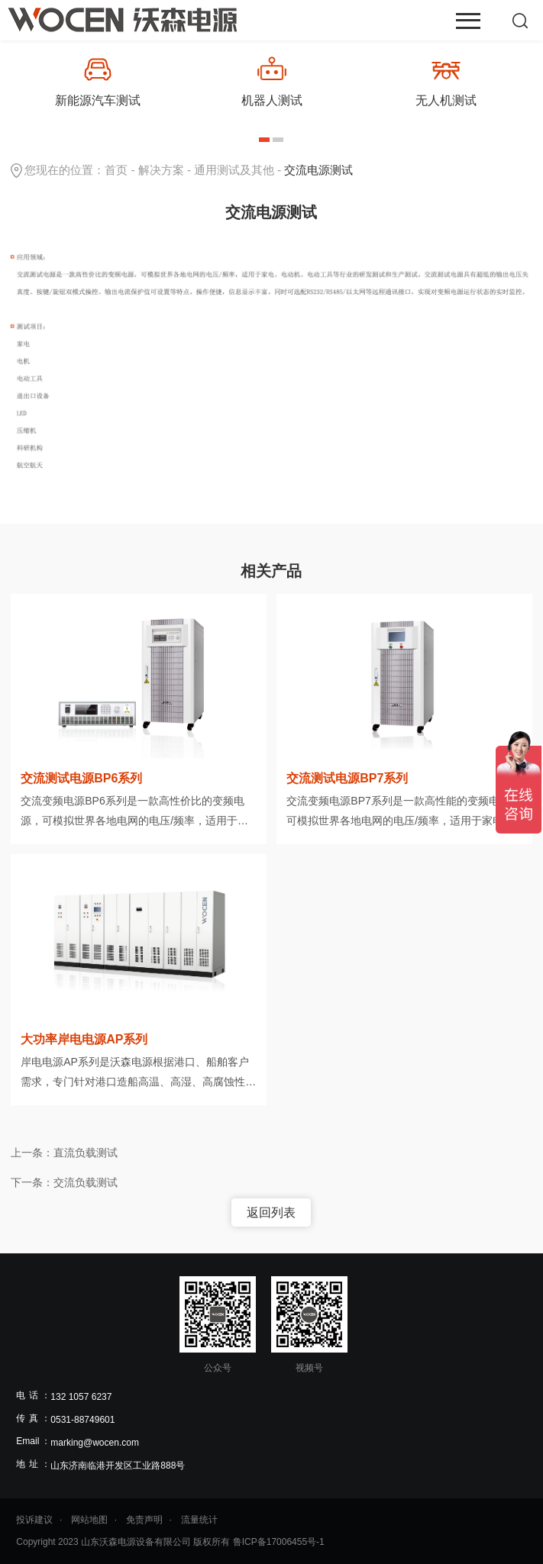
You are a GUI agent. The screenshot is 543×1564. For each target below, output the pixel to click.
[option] (98, 81)
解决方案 (161, 169)
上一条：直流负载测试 (64, 1152)
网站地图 (89, 1519)
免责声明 (144, 1519)
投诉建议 (34, 1519)
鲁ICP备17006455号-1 (279, 1542)
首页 (116, 169)
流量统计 (199, 1519)
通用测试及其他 (234, 169)
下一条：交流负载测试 (64, 1182)
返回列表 (271, 1212)
